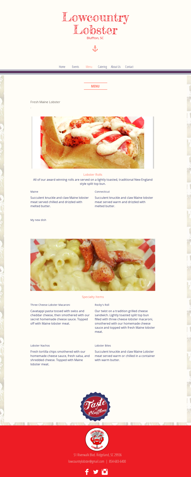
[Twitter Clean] (96, 472)
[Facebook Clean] (87, 472)
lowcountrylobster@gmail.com (86, 461)
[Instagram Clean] (105, 472)
